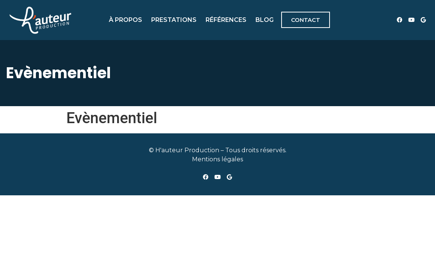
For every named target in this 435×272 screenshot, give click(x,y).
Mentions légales (217, 159)
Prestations (174, 19)
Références (226, 19)
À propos (125, 19)
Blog (264, 19)
